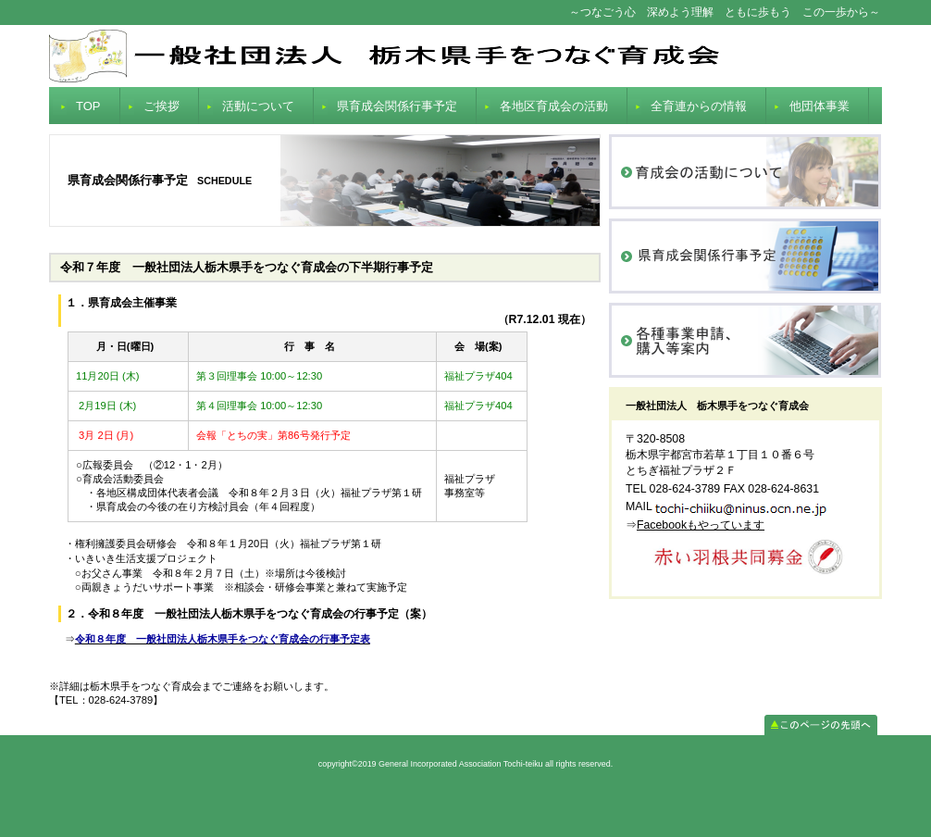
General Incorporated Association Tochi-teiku (465, 56)
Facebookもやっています (700, 524)
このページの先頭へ (820, 725)
